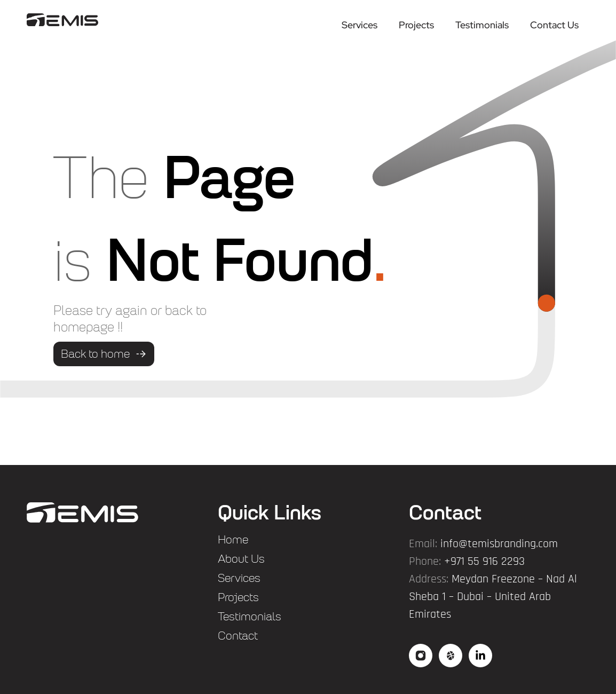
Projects (416, 25)
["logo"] (62, 19)
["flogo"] (82, 512)
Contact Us (554, 25)
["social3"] (480, 655)
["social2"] (450, 655)
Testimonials (482, 25)
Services (359, 25)
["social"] (420, 655)
